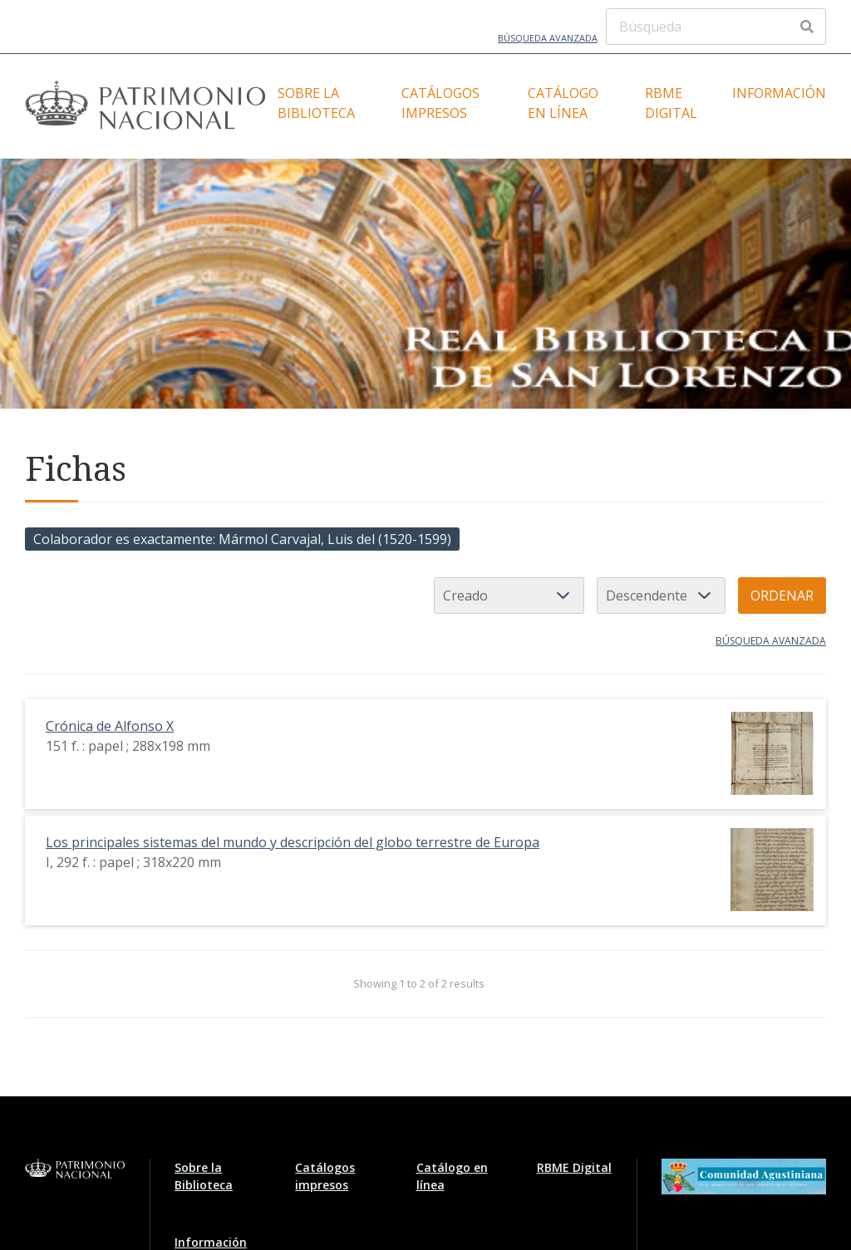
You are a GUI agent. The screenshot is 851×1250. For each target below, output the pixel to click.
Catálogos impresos (440, 103)
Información (779, 93)
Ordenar (782, 595)
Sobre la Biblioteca (316, 103)
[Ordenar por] (509, 595)
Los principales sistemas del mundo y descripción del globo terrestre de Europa (292, 842)
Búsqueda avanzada (548, 38)
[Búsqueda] (716, 26)
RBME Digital (671, 103)
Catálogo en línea (563, 103)
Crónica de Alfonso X (110, 726)
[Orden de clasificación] (661, 595)
